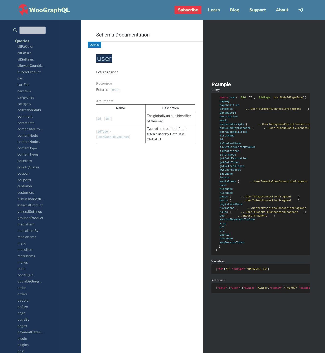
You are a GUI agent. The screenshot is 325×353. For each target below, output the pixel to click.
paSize (22, 307)
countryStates (28, 167)
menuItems (26, 256)
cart (20, 78)
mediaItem (25, 224)
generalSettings (29, 212)
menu (21, 243)
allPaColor (25, 47)
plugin (22, 339)
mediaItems (26, 237)
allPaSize (24, 53)
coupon (23, 173)
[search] (16, 30)
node (21, 269)
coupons (24, 180)
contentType (27, 148)
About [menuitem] (282, 9)
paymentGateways (31, 332)
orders (22, 294)
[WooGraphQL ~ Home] (43, 10)
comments (25, 123)
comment (25, 116)
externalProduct (30, 205)
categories (25, 97)
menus (22, 262)
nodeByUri (25, 275)
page (21, 313)
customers (25, 193)
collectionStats (29, 110)
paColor (23, 300)
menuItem (25, 250)
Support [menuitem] (257, 9)
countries (24, 161)
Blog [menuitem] (234, 9)
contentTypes (28, 154)
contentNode (27, 136)
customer (24, 186)
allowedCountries (31, 66)
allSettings (25, 59)
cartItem (24, 91)
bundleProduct (29, 72)
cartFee (23, 85)
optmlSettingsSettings (34, 281)
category (24, 104)
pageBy (23, 319)
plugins (23, 345)
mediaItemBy (27, 231)
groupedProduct (30, 218)
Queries (94, 44)
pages (22, 326)
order (21, 288)
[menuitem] (300, 10)
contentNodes (28, 142)
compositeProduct (32, 129)
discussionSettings (32, 199)
